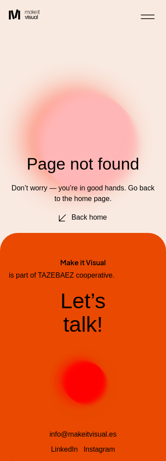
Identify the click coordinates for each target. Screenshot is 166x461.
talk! (83, 324)
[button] (148, 17)
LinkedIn (64, 449)
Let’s (82, 301)
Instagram (99, 449)
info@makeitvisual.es (83, 434)
